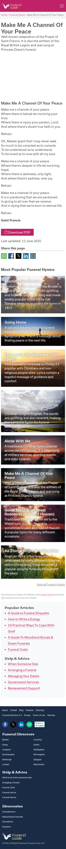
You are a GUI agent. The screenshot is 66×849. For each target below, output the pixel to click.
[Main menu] (62, 6)
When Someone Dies (23, 664)
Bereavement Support (24, 688)
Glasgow (38, 759)
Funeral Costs (18, 649)
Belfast (5, 740)
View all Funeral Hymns (51, 584)
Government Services (23, 682)
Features (30, 710)
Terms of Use (39, 715)
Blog (21, 710)
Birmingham (39, 754)
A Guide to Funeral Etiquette (28, 613)
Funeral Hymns (17, 15)
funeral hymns (47, 594)
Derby (5, 745)
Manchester (39, 764)
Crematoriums (8, 812)
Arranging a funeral (11, 782)
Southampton (8, 754)
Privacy (27, 715)
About (5, 710)
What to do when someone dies (17, 777)
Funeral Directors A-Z (12, 715)
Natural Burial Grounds (12, 817)
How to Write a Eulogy (24, 619)
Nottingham (39, 749)
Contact (13, 710)
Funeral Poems (9, 797)
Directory (40, 710)
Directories (12, 806)
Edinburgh (7, 759)
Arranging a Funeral (22, 670)
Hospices (6, 827)
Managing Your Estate (23, 676)
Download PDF (17, 232)
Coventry (38, 740)
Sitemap (51, 715)
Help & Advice (14, 772)
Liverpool (6, 749)
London (5, 764)
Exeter (36, 745)
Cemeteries (7, 822)
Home (4, 15)
